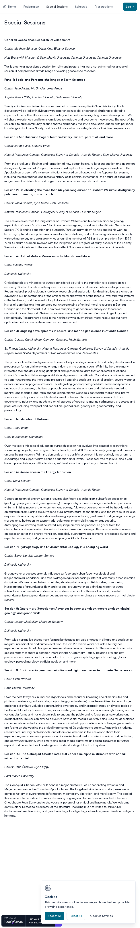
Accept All (54, 916)
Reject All (76, 916)
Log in (130, 6)
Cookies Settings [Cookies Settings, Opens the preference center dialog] (101, 916)
